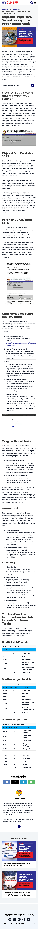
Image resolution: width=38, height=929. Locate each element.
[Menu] (35, 2)
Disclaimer (20, 924)
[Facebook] (6, 782)
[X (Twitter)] (15, 782)
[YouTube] (28, 919)
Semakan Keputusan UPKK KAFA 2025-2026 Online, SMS (16, 864)
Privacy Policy (8, 924)
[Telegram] (23, 782)
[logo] (10, 2)
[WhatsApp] (31, 782)
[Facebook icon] (19, 826)
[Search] (31, 2)
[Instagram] (19, 919)
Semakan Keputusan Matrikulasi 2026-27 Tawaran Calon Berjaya (17, 894)
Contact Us (30, 924)
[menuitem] (8, 924)
